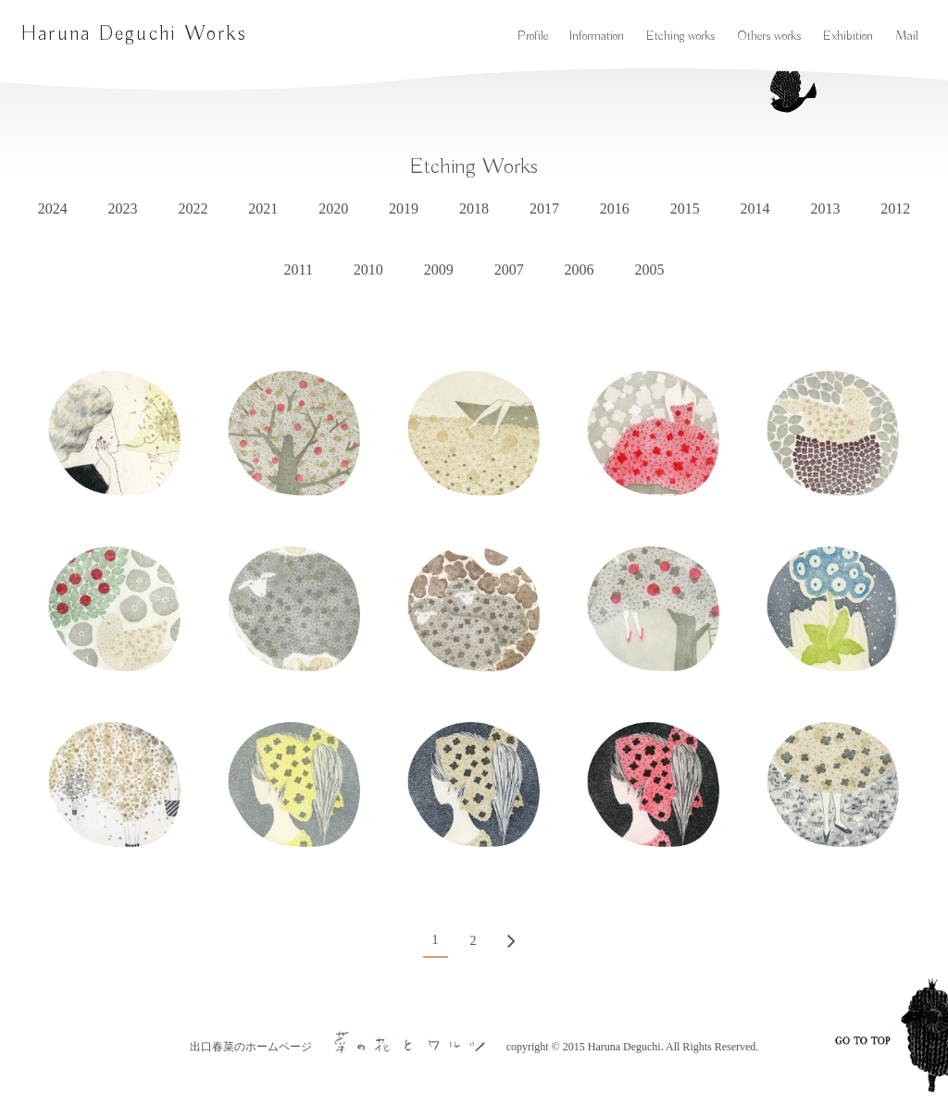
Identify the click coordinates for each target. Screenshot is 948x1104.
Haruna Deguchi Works (133, 34)
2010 (368, 269)
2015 (685, 208)
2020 (333, 208)
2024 (53, 208)
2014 (755, 208)
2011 (298, 269)
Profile (533, 36)
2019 (403, 208)
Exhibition (848, 36)
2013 (825, 208)
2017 (544, 208)
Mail (906, 36)
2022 (192, 208)
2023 (123, 208)
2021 (263, 208)
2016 (615, 208)
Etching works (680, 36)
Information (596, 36)
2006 (579, 269)
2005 (649, 269)
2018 (474, 208)
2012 (895, 208)
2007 (509, 269)
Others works (769, 36)
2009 (439, 269)
